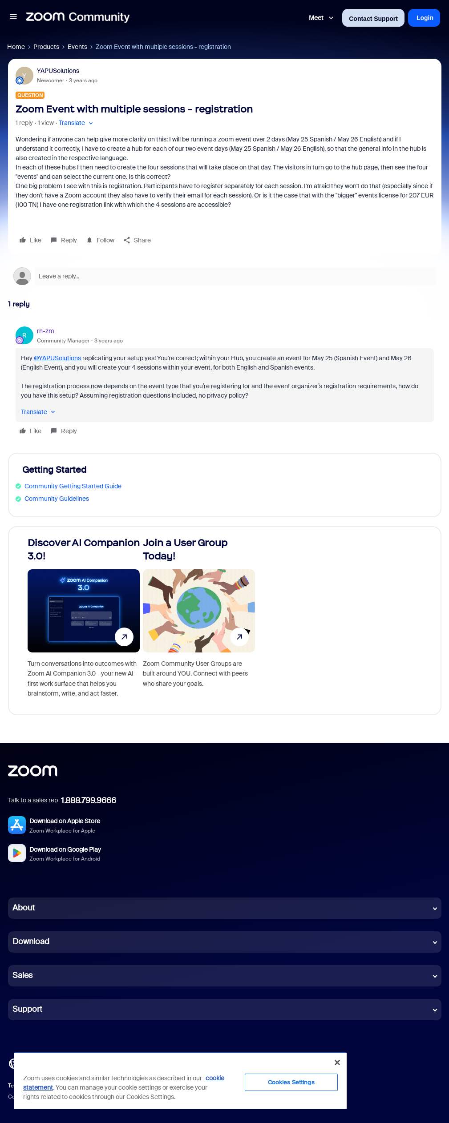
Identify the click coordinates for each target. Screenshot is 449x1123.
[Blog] (14, 1063)
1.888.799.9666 (88, 800)
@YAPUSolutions (57, 358)
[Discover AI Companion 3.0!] (84, 620)
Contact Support (373, 18)
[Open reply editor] (224, 276)
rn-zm (45, 331)
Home (16, 47)
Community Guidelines (56, 499)
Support (27, 1009)
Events (77, 47)
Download (30, 941)
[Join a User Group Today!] (199, 620)
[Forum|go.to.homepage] (78, 17)
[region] (180, 1080)
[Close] (337, 1062)
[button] (13, 17)
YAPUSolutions (58, 71)
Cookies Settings (291, 1082)
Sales (22, 975)
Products (46, 47)
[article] (225, 382)
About (23, 907)
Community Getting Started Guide (72, 486)
